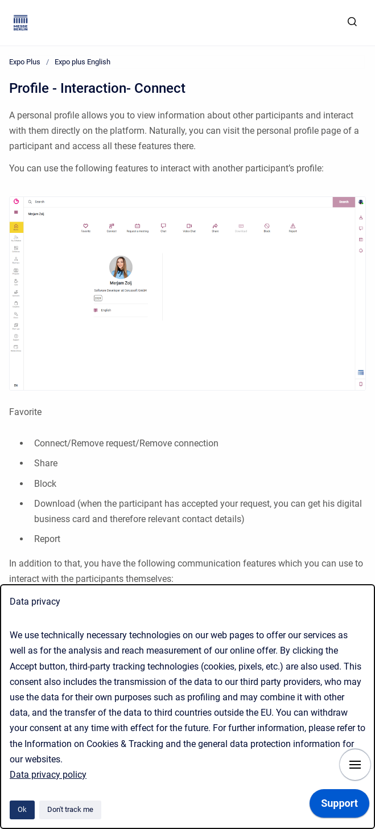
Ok (22, 809)
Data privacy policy (48, 774)
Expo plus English (82, 62)
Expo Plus (24, 62)
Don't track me (70, 809)
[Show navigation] (355, 764)
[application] (339, 806)
